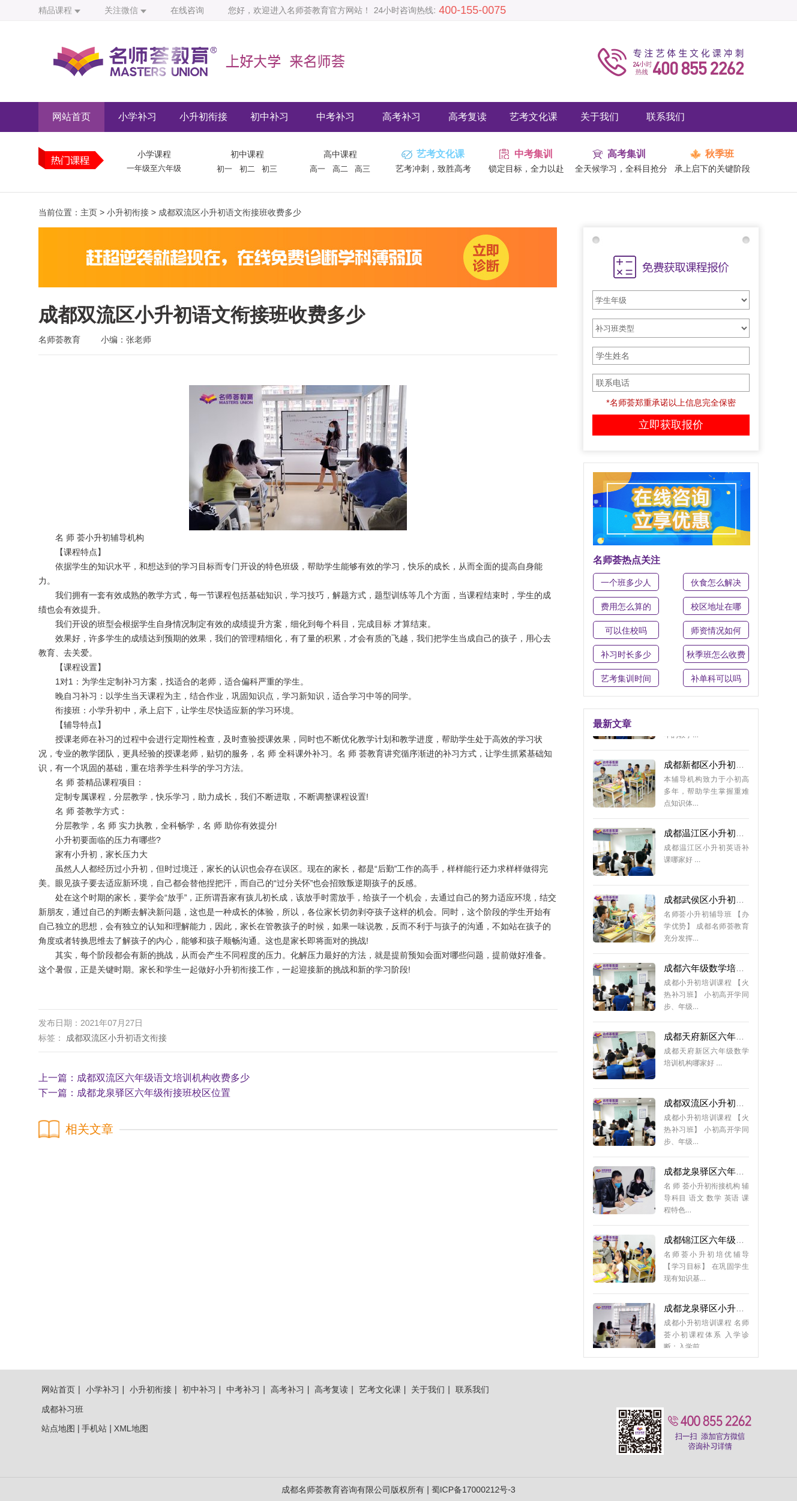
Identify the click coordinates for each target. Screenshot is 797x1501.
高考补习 (401, 117)
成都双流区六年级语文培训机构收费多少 (163, 1078)
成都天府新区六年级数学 (713, 1040)
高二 (340, 168)
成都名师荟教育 (310, 1489)
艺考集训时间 (626, 678)
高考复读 (467, 117)
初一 (224, 168)
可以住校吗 (626, 630)
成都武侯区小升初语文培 (713, 903)
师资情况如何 (716, 630)
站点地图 (58, 1428)
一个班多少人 (626, 582)
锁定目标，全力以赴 (526, 168)
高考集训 (626, 154)
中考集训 (533, 154)
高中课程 (340, 154)
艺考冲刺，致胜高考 (433, 168)
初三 (269, 168)
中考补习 (335, 117)
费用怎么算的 (626, 606)
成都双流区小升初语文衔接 (116, 1038)
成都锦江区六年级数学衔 (713, 1243)
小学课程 (154, 154)
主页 (88, 212)
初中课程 (247, 154)
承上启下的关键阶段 (712, 168)
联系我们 (665, 117)
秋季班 (719, 154)
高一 (317, 168)
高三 (362, 168)
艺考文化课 (534, 117)
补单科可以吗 (716, 678)
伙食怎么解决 (716, 582)
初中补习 (269, 117)
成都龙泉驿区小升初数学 (713, 1312)
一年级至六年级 (154, 168)
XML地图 (131, 1428)
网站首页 (71, 117)
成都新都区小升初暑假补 (713, 768)
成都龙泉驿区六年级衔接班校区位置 (153, 1093)
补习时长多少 (626, 654)
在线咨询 (187, 10)
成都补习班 (62, 1409)
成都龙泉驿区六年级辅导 (713, 1175)
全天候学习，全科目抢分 (621, 168)
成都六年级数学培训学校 (713, 971)
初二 (247, 168)
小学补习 (137, 117)
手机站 (94, 1428)
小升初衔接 (203, 117)
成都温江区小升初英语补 (713, 836)
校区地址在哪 (716, 606)
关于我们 (599, 117)
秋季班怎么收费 (716, 654)
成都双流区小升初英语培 (713, 1106)
